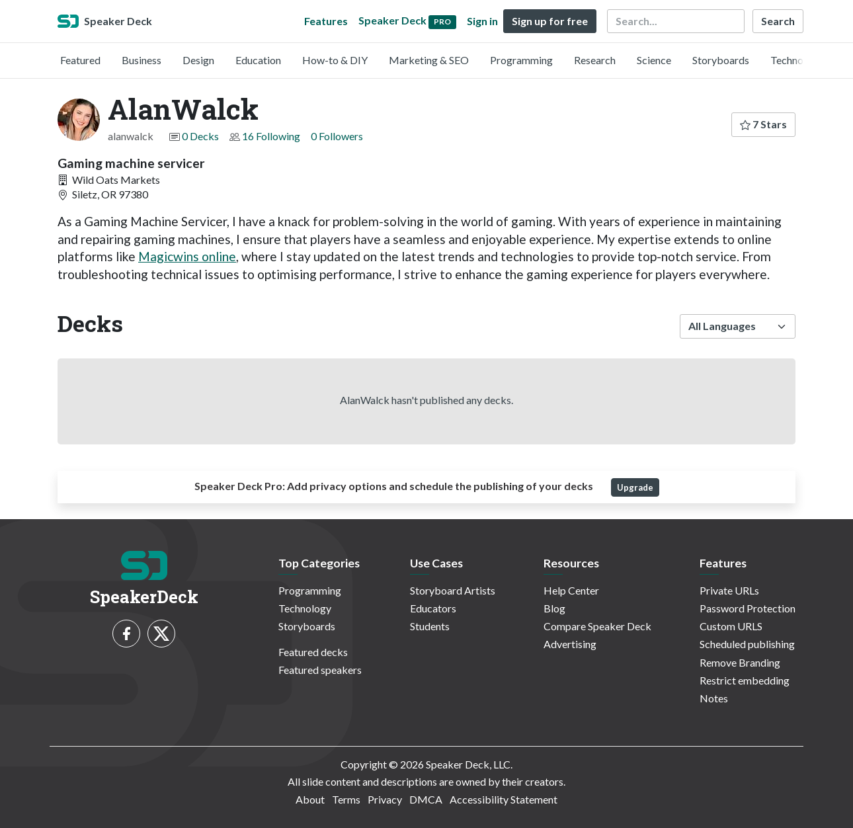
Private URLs (729, 590)
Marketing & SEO (429, 60)
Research (595, 60)
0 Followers (337, 136)
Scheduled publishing (747, 644)
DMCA (425, 799)
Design (198, 60)
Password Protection (747, 608)
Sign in (482, 21)
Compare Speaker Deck (597, 626)
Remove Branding (740, 662)
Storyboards (720, 60)
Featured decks (313, 651)
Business (141, 60)
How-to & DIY (335, 60)
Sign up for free (550, 21)
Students (430, 626)
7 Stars (763, 124)
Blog (554, 608)
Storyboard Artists (452, 590)
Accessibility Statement (503, 799)
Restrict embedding (745, 680)
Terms (346, 799)
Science (654, 60)
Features (326, 21)
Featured (80, 60)
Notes (714, 698)
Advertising (570, 644)
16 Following (271, 136)
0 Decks (200, 136)
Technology (796, 60)
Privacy (385, 799)
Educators (433, 608)
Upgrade (635, 487)
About (310, 799)
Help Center (571, 590)
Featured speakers (320, 669)
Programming (521, 60)
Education (258, 60)
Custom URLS (731, 626)
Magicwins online (187, 256)
